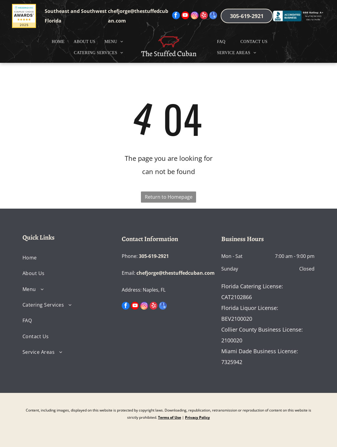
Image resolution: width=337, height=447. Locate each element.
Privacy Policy (197, 417)
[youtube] (185, 16)
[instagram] (194, 16)
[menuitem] (58, 41)
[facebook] (176, 16)
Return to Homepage (168, 197)
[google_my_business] (213, 16)
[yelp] (204, 16)
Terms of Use (169, 417)
